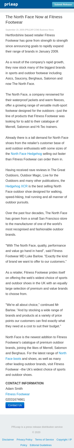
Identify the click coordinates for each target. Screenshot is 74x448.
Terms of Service (44, 439)
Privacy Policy (24, 439)
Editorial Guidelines (41, 445)
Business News (47, 30)
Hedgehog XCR (17, 186)
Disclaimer (8, 439)
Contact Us (15, 405)
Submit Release (63, 4)
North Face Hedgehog (26, 153)
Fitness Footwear (18, 394)
